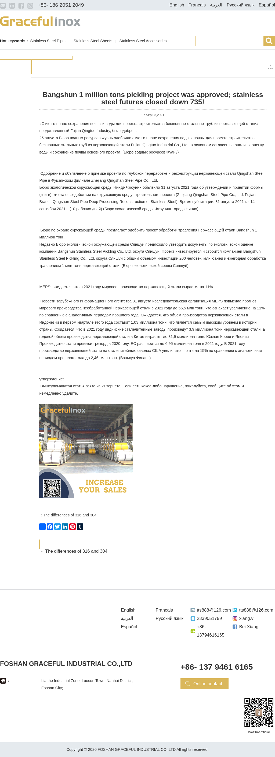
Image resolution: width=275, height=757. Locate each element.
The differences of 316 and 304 (67, 515)
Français (197, 5)
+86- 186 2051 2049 (61, 5)
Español (267, 5)
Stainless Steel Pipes (48, 41)
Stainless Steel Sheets (93, 41)
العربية (216, 5)
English (176, 5)
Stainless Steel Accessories (143, 41)
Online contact (207, 683)
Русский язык (240, 5)
